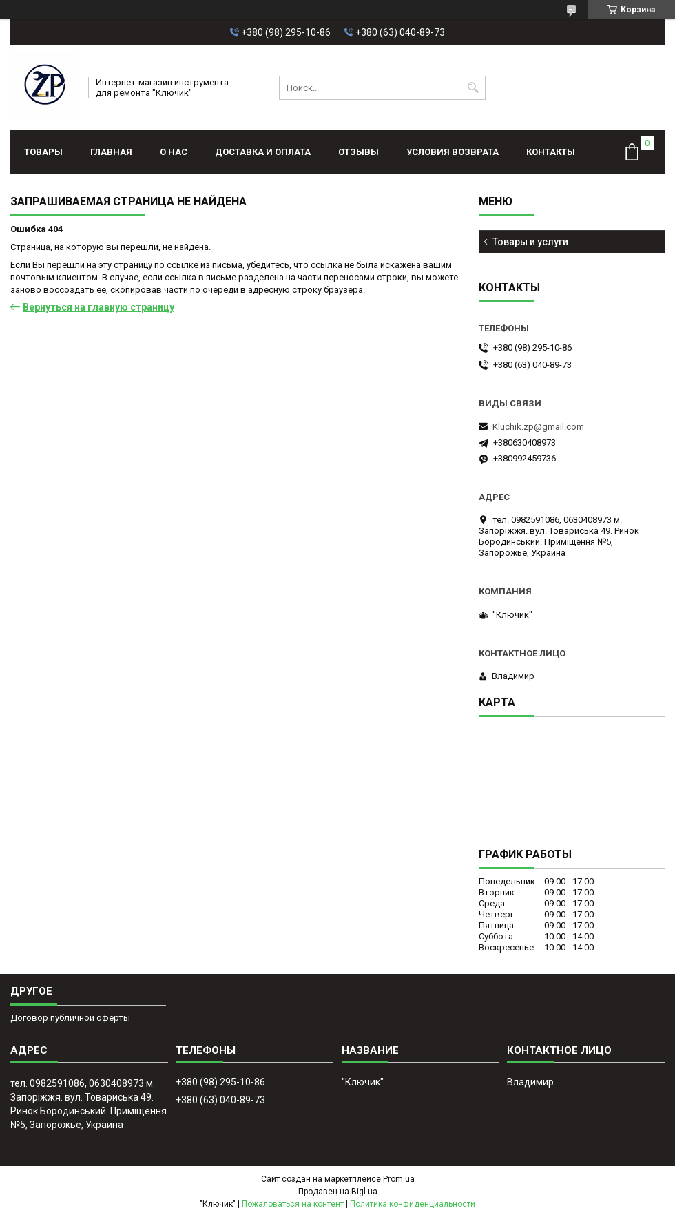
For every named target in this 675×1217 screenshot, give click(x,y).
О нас (173, 152)
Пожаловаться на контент (293, 1204)
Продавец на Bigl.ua (337, 1191)
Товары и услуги (530, 241)
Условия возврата (452, 152)
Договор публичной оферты (70, 1017)
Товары (43, 152)
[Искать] (473, 88)
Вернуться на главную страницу (98, 307)
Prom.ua (399, 1179)
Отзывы (358, 152)
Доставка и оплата (263, 152)
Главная (111, 152)
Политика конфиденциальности (412, 1204)
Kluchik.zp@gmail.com (538, 427)
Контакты (550, 152)
